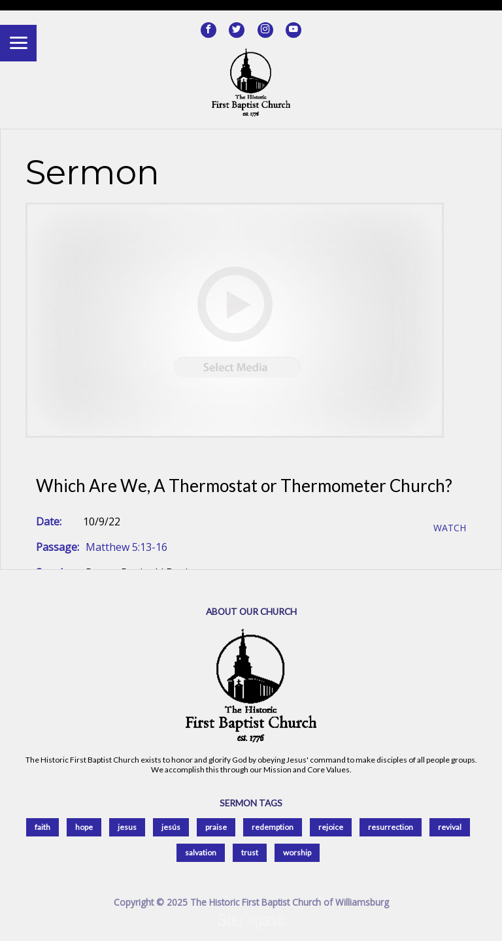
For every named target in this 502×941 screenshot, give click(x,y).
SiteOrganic (251, 921)
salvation (200, 852)
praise (216, 827)
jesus (127, 827)
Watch (449, 528)
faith (42, 827)
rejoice (330, 827)
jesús (170, 827)
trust (249, 852)
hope (84, 827)
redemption (272, 827)
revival (449, 827)
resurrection (390, 827)
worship (297, 852)
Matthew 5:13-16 (126, 547)
